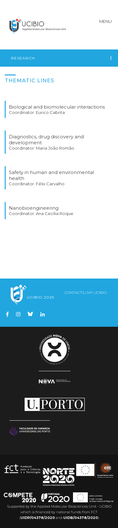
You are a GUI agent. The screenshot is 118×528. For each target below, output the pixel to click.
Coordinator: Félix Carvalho (37, 183)
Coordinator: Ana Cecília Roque (41, 213)
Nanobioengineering (34, 208)
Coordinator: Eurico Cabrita (37, 112)
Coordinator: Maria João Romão (41, 148)
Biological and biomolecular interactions (57, 107)
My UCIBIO (97, 292)
